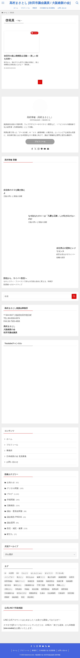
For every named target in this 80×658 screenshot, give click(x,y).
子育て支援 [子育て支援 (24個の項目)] (41, 585)
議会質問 (13, 523)
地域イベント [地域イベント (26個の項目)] (20, 581)
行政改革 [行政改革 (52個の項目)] (61, 593)
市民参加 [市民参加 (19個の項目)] (18, 589)
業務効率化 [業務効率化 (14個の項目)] (33, 593)
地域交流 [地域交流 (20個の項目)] (31, 581)
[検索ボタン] (77, 3)
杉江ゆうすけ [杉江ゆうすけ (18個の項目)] (21, 593)
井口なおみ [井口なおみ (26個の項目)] (30, 577)
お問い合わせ (12, 462)
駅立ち (12, 534)
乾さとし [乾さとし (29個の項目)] (20, 577)
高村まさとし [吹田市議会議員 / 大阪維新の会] (40, 2)
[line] (41, 149)
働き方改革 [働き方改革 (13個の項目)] (52, 577)
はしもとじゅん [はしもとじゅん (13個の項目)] (36, 573)
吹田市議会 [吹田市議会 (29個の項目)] (8, 581)
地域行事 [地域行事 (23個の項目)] (60, 581)
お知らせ (13, 482)
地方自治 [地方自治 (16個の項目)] (7, 585)
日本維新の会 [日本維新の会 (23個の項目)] (9, 593)
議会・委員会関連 (16, 511)
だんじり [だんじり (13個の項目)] (25, 573)
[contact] (48, 149)
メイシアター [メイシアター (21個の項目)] (9, 577)
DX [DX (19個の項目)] (18, 573)
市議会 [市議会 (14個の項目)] (27, 589)
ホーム (9, 439)
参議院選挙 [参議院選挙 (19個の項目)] (62, 577)
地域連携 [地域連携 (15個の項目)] (69, 581)
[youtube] (45, 149)
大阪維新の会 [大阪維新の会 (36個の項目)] (29, 585)
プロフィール (40, 142)
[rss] (46, 646)
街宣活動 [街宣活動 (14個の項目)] (71, 593)
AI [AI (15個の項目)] (5, 573)
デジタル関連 (15, 488)
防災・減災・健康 (17, 528)
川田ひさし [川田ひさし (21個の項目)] (8, 589)
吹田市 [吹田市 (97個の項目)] (71, 577)
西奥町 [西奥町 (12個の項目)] (6, 597)
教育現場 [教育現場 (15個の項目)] (64, 589)
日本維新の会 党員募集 (16, 456)
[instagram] (38, 149)
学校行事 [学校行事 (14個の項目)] (51, 585)
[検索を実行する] (74, 296)
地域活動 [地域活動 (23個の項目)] (40, 581)
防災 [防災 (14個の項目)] (23, 597)
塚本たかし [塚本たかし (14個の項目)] (18, 585)
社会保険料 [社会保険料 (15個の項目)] (51, 593)
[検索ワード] (40, 296)
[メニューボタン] (3, 3)
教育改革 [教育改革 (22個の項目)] (55, 589)
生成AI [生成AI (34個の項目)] (42, 593)
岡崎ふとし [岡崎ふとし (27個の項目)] (61, 585)
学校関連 (13, 500)
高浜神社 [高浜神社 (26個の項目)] (30, 597)
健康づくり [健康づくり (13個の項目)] (41, 577)
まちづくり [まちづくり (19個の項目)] (49, 573)
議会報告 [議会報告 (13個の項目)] (15, 597)
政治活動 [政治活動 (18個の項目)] (35, 589)
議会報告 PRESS (16, 517)
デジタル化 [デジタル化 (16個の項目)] (59, 573)
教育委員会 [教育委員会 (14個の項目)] (45, 589)
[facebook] (32, 149)
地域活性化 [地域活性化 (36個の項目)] (50, 581)
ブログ (13, 494)
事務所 (9, 450)
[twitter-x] (35, 149)
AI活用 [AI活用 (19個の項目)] (11, 573)
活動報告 (13, 505)
